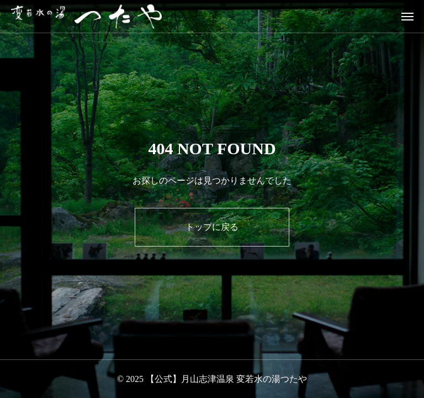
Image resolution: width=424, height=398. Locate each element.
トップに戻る (212, 227)
